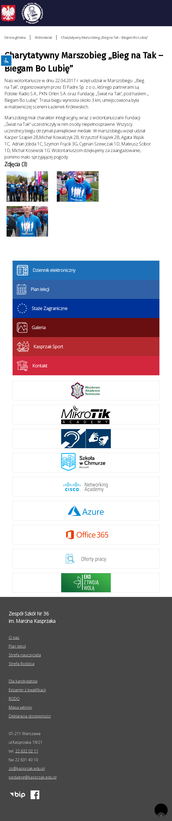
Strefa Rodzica (21, 663)
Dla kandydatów (23, 681)
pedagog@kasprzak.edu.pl (33, 777)
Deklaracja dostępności (30, 716)
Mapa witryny (20, 707)
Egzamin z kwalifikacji (27, 689)
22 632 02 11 (26, 751)
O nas (14, 637)
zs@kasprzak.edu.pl (27, 768)
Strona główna (15, 37)
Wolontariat (43, 37)
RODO (14, 698)
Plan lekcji (17, 646)
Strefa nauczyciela (25, 655)
